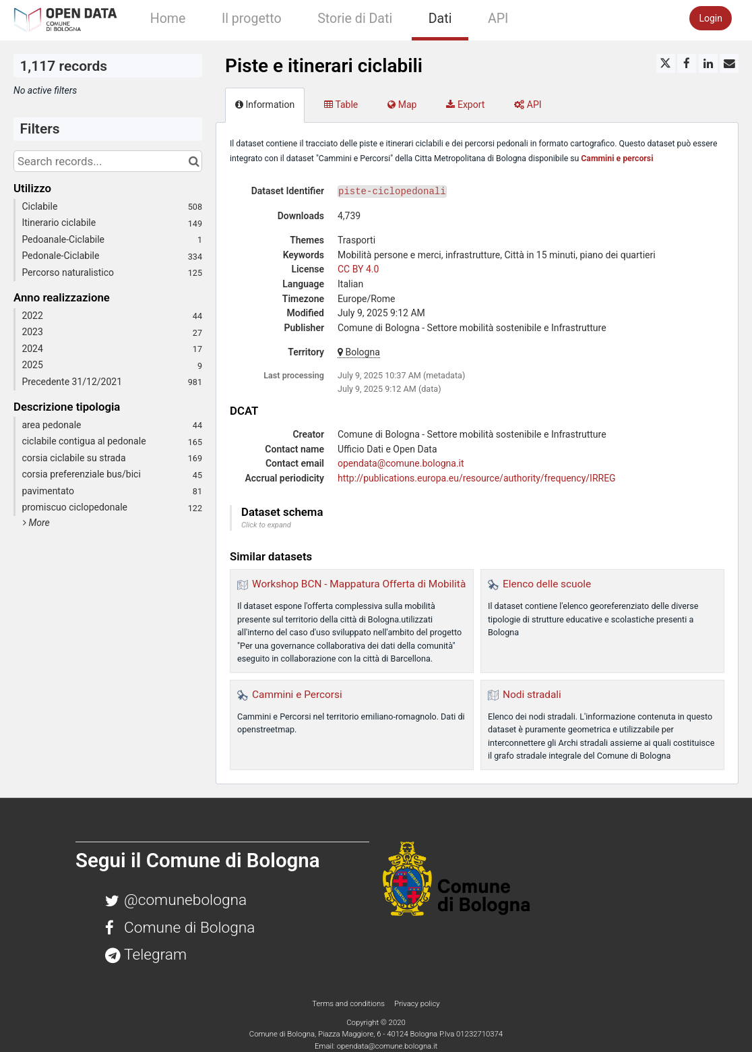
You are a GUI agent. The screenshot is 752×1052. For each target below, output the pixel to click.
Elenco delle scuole (547, 584)
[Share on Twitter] (665, 63)
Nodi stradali (532, 695)
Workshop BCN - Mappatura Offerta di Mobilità (359, 584)
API (498, 18)
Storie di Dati (354, 18)
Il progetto (252, 18)
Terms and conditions (349, 1003)
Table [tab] (341, 104)
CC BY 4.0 (358, 269)
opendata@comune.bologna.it (401, 463)
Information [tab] (264, 104)
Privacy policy (417, 1003)
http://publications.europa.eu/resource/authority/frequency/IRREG (477, 478)
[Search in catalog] (193, 161)
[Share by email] (729, 63)
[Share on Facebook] (686, 63)
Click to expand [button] (266, 525)
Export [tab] (465, 104)
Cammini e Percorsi (297, 695)
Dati (440, 18)
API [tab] (527, 104)
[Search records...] (107, 161)
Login (710, 18)
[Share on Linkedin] (708, 63)
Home (168, 18)
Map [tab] (401, 104)
